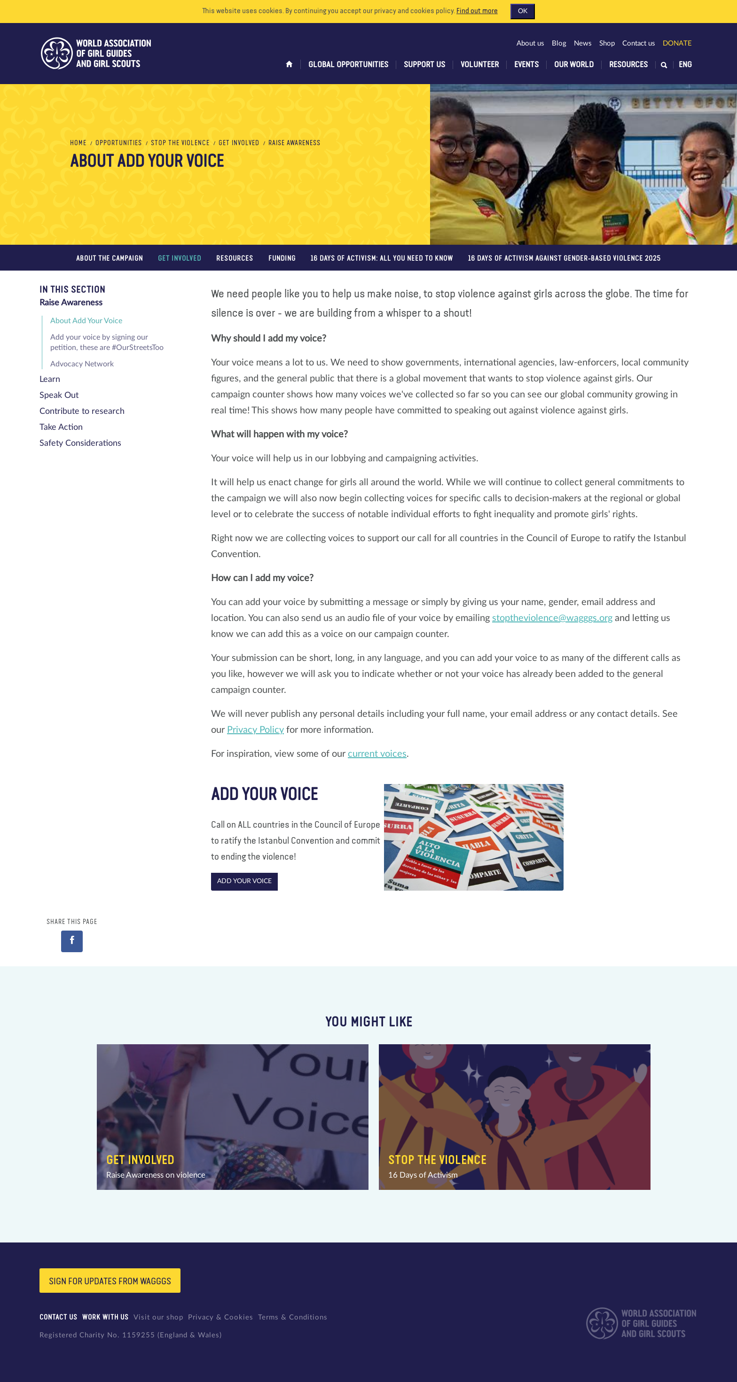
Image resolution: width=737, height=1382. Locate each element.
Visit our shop (158, 1317)
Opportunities (118, 143)
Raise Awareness (294, 143)
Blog (559, 43)
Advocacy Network (82, 364)
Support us (424, 65)
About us (530, 43)
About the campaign (109, 258)
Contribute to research (82, 411)
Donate (677, 43)
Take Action (61, 427)
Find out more (477, 11)
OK (522, 11)
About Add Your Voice (86, 321)
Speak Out (58, 395)
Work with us (105, 1317)
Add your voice (244, 881)
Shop (607, 43)
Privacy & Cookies (220, 1317)
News (583, 43)
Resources (628, 65)
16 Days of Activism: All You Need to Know (382, 258)
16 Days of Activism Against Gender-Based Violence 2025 (564, 258)
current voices (377, 754)
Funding (282, 258)
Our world (574, 65)
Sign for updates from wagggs (110, 1281)
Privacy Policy (255, 730)
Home (78, 143)
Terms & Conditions (293, 1317)
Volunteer (480, 65)
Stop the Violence (180, 143)
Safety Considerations (80, 443)
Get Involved (239, 143)
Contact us (638, 43)
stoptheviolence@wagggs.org (552, 618)
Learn (49, 379)
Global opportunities (348, 65)
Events (526, 65)
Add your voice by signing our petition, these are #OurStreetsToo (107, 342)
